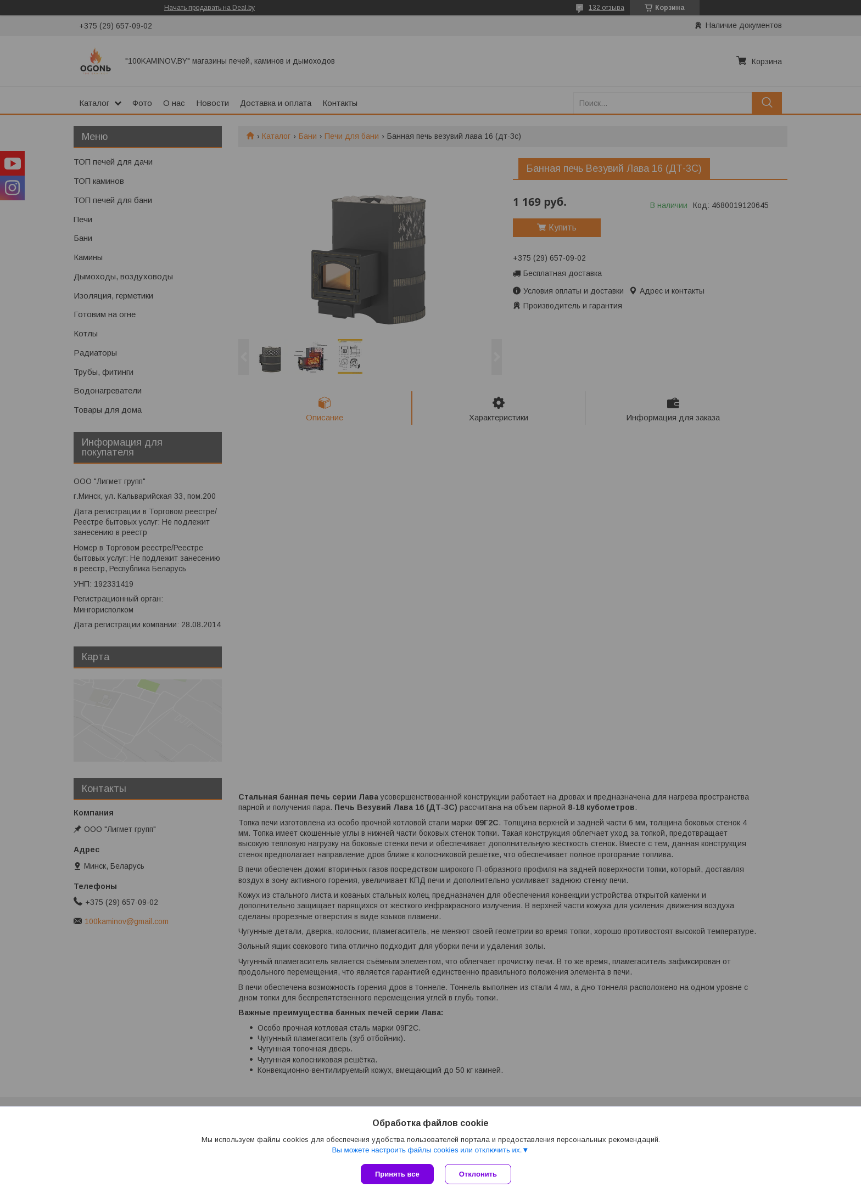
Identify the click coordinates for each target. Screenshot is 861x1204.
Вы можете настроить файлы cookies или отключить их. (427, 1150)
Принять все (397, 1174)
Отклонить (478, 1174)
